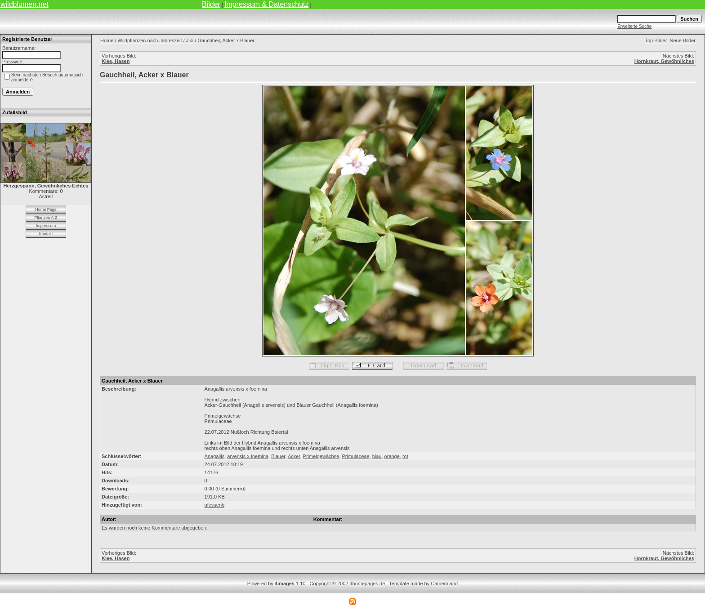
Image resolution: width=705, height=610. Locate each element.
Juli (190, 40)
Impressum (46, 225)
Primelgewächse (321, 456)
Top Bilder (656, 40)
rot (405, 456)
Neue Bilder (683, 40)
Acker (294, 456)
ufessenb (215, 505)
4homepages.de (367, 583)
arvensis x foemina (247, 456)
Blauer (278, 456)
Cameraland (444, 583)
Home (106, 40)
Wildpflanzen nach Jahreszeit (150, 40)
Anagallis (215, 456)
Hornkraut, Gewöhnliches (664, 61)
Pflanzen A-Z (46, 217)
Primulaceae (355, 456)
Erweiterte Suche (634, 26)
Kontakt (46, 234)
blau (377, 456)
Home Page (46, 209)
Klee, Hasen (115, 61)
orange (392, 456)
